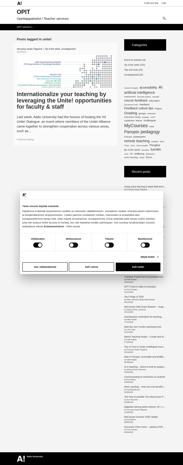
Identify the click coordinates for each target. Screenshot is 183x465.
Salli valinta (91, 266)
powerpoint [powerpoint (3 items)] (139, 136)
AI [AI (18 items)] (160, 87)
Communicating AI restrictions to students (144, 377)
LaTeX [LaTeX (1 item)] (152, 117)
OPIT (23, 12)
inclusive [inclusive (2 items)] (151, 113)
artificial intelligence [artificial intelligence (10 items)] (139, 92)
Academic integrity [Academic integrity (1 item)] (131, 88)
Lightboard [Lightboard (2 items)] (129, 120)
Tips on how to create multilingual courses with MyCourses (153, 346)
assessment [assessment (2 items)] (130, 96)
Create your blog (151, 3)
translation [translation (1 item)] (145, 150)
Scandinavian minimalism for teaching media (146, 317)
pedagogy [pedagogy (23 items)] (150, 131)
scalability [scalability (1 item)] (154, 141)
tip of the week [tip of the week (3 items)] (132, 149)
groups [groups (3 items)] (142, 113)
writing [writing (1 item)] (141, 157)
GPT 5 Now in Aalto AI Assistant (140, 286)
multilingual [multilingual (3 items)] (150, 120)
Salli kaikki (138, 266)
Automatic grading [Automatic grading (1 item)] (144, 97)
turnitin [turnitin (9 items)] (156, 149)
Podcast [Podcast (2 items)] (128, 137)
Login (164, 3)
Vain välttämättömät (45, 266)
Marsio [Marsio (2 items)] (139, 120)
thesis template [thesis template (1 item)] (142, 145)
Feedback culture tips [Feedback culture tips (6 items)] (138, 108)
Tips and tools (131, 70)
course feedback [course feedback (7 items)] (136, 100)
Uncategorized (68, 49)
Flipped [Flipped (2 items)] (158, 108)
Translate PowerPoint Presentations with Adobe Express (152, 277)
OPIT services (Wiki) (27, 27)
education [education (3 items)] (154, 100)
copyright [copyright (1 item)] (155, 97)
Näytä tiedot (148, 256)
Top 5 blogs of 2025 (134, 296)
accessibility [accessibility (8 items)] (148, 87)
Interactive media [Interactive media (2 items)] (132, 117)
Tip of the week (52, 49)
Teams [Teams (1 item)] (126, 145)
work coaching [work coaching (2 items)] (131, 157)
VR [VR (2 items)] (131, 154)
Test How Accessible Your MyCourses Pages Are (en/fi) (151, 397)
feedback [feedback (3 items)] (144, 104)
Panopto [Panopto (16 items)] (131, 132)
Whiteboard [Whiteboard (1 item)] (150, 154)
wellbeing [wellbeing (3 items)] (139, 153)
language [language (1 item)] (145, 117)
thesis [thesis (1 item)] (133, 145)
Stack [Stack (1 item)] (162, 141)
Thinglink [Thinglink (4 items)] (154, 145)
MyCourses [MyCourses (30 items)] (136, 125)
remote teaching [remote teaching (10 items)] (137, 141)
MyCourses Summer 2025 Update (141, 417)
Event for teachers (133, 60)
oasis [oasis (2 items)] (151, 126)
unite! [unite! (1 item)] (126, 154)
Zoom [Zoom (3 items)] (149, 157)
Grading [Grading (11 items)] (130, 113)
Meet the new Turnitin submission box (142, 327)
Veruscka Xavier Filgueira (29, 49)
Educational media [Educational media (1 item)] (131, 105)
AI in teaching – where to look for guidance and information (153, 367)
